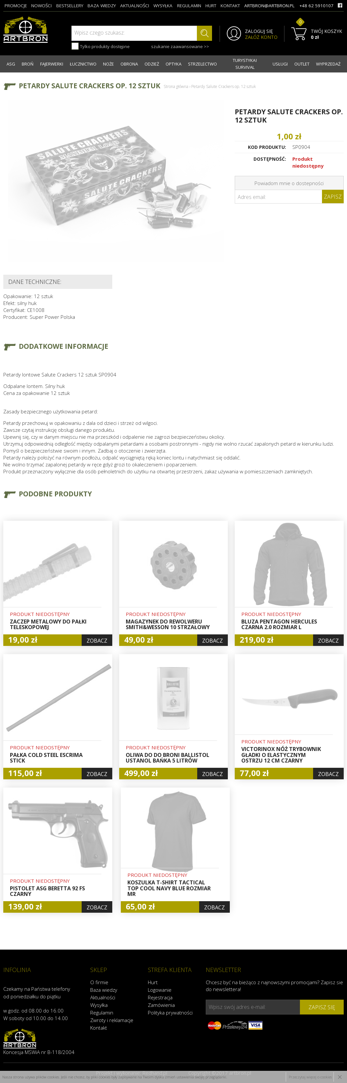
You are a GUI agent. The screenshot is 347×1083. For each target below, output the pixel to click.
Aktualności (102, 997)
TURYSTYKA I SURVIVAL (245, 63)
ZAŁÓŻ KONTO (261, 37)
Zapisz (333, 196)
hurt (210, 6)
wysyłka (163, 6)
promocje (16, 6)
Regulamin (101, 1012)
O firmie (99, 982)
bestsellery (69, 6)
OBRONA (129, 64)
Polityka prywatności (170, 1012)
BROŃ (28, 64)
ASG (11, 64)
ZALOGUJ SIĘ (259, 31)
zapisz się (321, 1007)
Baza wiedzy (103, 989)
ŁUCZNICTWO (83, 64)
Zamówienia (161, 1005)
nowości (41, 6)
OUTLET (301, 64)
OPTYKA (173, 64)
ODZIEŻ (152, 64)
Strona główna (176, 86)
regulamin (189, 6)
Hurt (153, 982)
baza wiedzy (102, 6)
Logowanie (160, 989)
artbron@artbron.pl (269, 6)
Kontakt (98, 1027)
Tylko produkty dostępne (100, 46)
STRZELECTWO (202, 64)
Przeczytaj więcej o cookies (310, 1076)
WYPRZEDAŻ (328, 64)
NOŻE (108, 64)
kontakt (230, 6)
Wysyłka (99, 1005)
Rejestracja (160, 997)
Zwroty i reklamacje (111, 1020)
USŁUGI (280, 64)
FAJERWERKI (51, 64)
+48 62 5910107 (316, 6)
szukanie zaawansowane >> (180, 46)
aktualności (134, 6)
